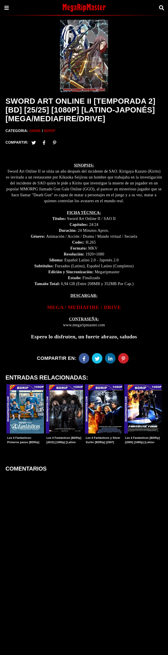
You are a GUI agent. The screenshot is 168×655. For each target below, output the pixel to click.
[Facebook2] (44, 142)
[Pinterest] (54, 142)
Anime (35, 131)
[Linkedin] (110, 358)
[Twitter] (33, 142)
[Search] (161, 8)
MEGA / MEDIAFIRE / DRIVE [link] (84, 307)
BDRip (50, 131)
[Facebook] (84, 358)
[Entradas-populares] (25, 409)
